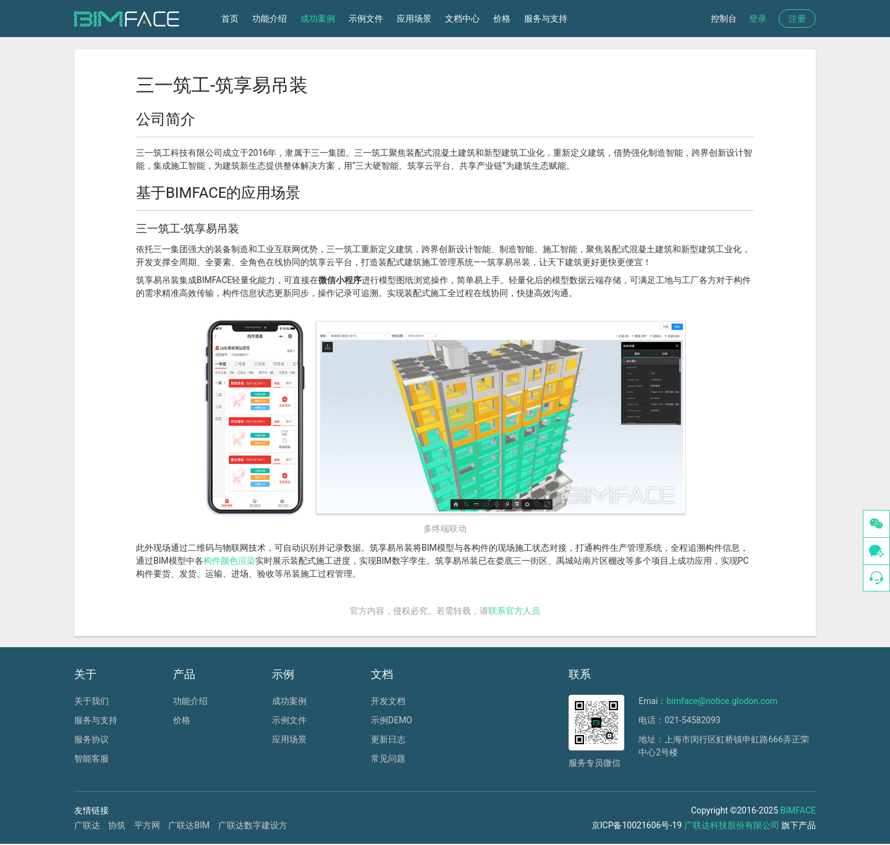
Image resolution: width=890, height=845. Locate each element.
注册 (797, 18)
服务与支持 (545, 18)
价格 (502, 18)
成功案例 (317, 18)
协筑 (116, 825)
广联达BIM (189, 825)
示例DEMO (391, 720)
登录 (757, 18)
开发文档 (388, 701)
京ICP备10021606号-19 (636, 825)
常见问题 (388, 758)
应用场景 (414, 18)
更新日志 (388, 739)
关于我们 (91, 701)
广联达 (87, 825)
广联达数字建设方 (252, 825)
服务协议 (91, 739)
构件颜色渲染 (229, 561)
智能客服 (91, 758)
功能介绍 (269, 18)
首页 (230, 18)
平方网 (147, 825)
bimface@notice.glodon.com (722, 701)
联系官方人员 (514, 611)
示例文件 (366, 18)
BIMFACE (798, 810)
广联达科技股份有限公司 (731, 825)
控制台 (724, 18)
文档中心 (462, 18)
